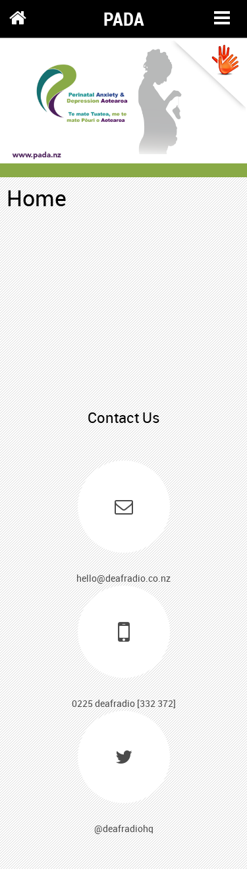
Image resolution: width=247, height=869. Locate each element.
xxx (123, 290)
